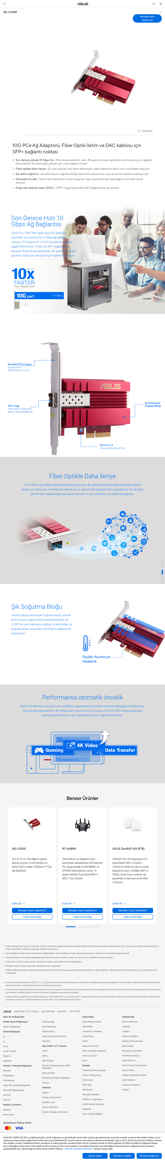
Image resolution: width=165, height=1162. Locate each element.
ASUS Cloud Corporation (134, 1065)
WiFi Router (48, 1060)
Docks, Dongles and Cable (54, 1112)
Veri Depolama (49, 1026)
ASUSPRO (87, 1026)
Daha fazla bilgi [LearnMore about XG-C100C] (32, 916)
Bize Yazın (87, 1085)
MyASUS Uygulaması (92, 1099)
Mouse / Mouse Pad (51, 1097)
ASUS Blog (87, 1036)
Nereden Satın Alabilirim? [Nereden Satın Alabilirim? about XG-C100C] (32, 910)
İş (4, 1041)
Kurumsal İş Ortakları (132, 1051)
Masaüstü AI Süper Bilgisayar (56, 1078)
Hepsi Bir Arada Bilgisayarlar (16, 1085)
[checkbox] (145, 131)
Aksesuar (7, 1061)
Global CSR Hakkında (132, 1041)
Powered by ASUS (131, 1055)
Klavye (45, 1092)
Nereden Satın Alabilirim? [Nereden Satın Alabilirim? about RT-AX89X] (82, 910)
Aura (84, 1060)
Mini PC (7, 1100)
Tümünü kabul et (149, 1155)
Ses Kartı (46, 1041)
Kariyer (125, 1089)
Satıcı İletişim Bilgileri (92, 1114)
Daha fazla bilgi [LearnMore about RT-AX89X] (82, 916)
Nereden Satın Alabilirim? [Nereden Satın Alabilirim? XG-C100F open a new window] (147, 18)
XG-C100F (10, 12)
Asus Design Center (91, 1021)
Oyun (5, 1046)
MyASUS (86, 1109)
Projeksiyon (8, 1075)
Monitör (7, 1070)
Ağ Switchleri (48, 1073)
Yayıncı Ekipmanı (50, 1107)
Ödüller (125, 1031)
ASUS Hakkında (129, 1021)
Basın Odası (127, 1046)
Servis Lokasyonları (91, 1075)
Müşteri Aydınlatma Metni (134, 1075)
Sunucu (45, 1082)
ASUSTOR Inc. (129, 1060)
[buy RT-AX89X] (69, 849)
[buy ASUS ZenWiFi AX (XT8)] (128, 849)
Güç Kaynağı (48, 1021)
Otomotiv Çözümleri (92, 1031)
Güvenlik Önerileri (90, 1094)
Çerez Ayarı (95, 1155)
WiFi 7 (45, 1051)
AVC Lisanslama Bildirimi (94, 1051)
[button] (4, 3)
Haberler (126, 1026)
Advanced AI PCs (90, 1046)
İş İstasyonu (9, 1080)
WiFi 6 (45, 1056)
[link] (82, 4)
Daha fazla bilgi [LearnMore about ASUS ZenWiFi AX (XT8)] (133, 916)
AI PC (85, 1041)
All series (62, 1011)
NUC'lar (7, 1095)
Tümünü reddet (122, 1155)
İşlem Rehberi (128, 1080)
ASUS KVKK (128, 1070)
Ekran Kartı (8, 1114)
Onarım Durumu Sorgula (94, 1070)
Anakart (7, 1109)
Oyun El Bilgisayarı (12, 1027)
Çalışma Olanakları (131, 1085)
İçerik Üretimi (9, 1051)
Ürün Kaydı (87, 1080)
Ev (4, 1036)
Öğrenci (7, 1056)
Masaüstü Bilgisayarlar (14, 1090)
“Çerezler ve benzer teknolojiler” (78, 1149)
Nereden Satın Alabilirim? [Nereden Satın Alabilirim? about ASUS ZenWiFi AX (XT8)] (132, 910)
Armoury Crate (89, 1055)
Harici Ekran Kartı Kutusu (54, 1036)
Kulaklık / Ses (48, 1102)
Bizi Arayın (87, 1089)
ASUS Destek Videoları (93, 1104)
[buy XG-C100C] (19, 849)
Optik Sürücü (48, 1031)
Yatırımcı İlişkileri (130, 1036)
